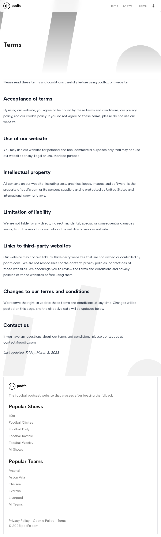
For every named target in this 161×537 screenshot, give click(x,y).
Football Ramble (21, 436)
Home (114, 6)
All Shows (16, 449)
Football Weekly (21, 443)
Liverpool (16, 498)
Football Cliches (21, 422)
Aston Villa (17, 477)
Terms (62, 521)
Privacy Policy (19, 521)
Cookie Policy (43, 521)
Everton (15, 491)
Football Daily (19, 429)
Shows (127, 6)
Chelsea (15, 484)
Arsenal (14, 471)
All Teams (16, 504)
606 (12, 416)
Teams (142, 6)
